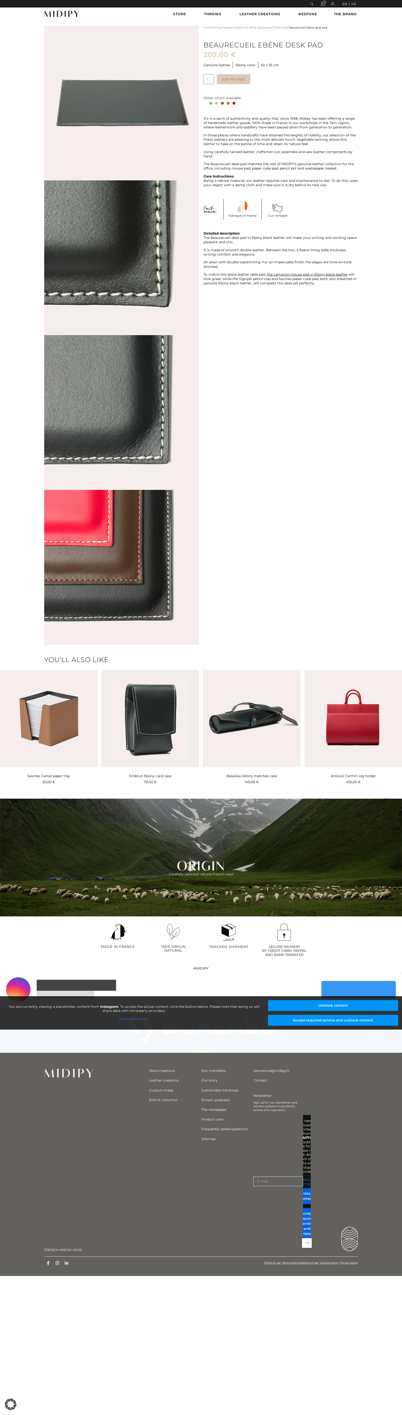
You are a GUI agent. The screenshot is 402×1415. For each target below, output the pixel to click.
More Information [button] (134, 1019)
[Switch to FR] (353, 4)
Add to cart (233, 79)
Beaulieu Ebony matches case (251, 776)
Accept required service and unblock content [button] (333, 1020)
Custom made (161, 1090)
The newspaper (214, 1109)
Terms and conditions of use (295, 1263)
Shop (217, 27)
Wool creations (162, 1071)
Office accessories (260, 27)
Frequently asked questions (224, 1129)
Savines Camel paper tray (48, 776)
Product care (212, 1119)
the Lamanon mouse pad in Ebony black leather (307, 274)
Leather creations (235, 27)
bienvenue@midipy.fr (272, 1071)
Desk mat (280, 27)
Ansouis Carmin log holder (353, 776)
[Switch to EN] (344, 4)
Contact (260, 1080)
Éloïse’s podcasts (215, 1100)
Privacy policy (349, 1263)
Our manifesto (213, 1071)
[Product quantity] (209, 79)
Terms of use (265, 1263)
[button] (312, 4)
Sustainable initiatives (219, 1090)
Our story (209, 1080)
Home (208, 27)
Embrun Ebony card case (150, 776)
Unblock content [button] (333, 1005)
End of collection (163, 1100)
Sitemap (208, 1139)
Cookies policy (327, 1263)
